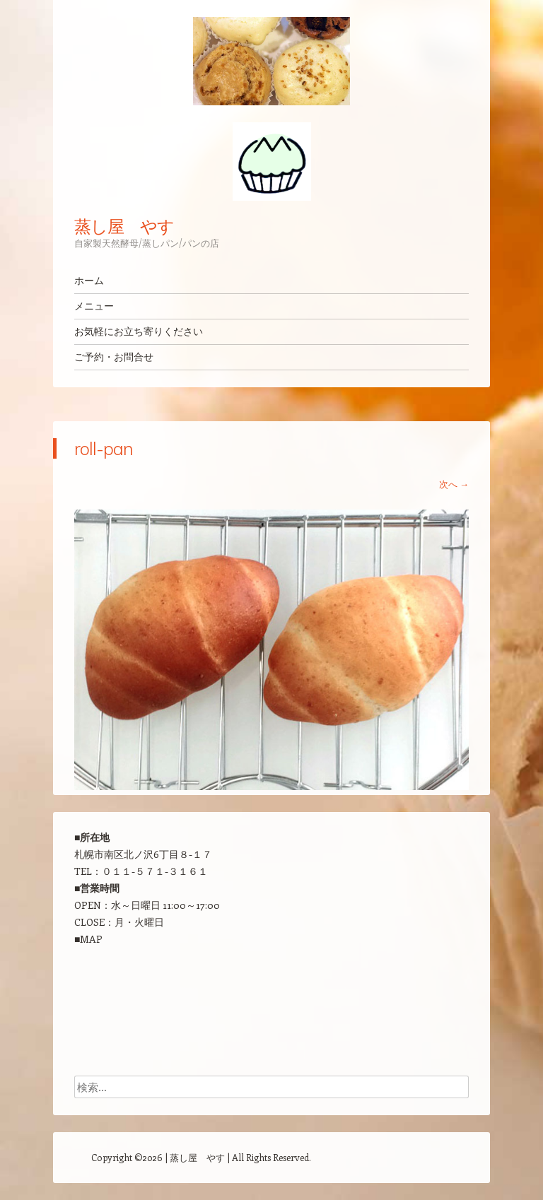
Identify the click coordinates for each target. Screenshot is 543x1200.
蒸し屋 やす (124, 226)
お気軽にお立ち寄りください (138, 331)
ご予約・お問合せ (113, 357)
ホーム (89, 280)
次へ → (454, 484)
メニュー (94, 306)
